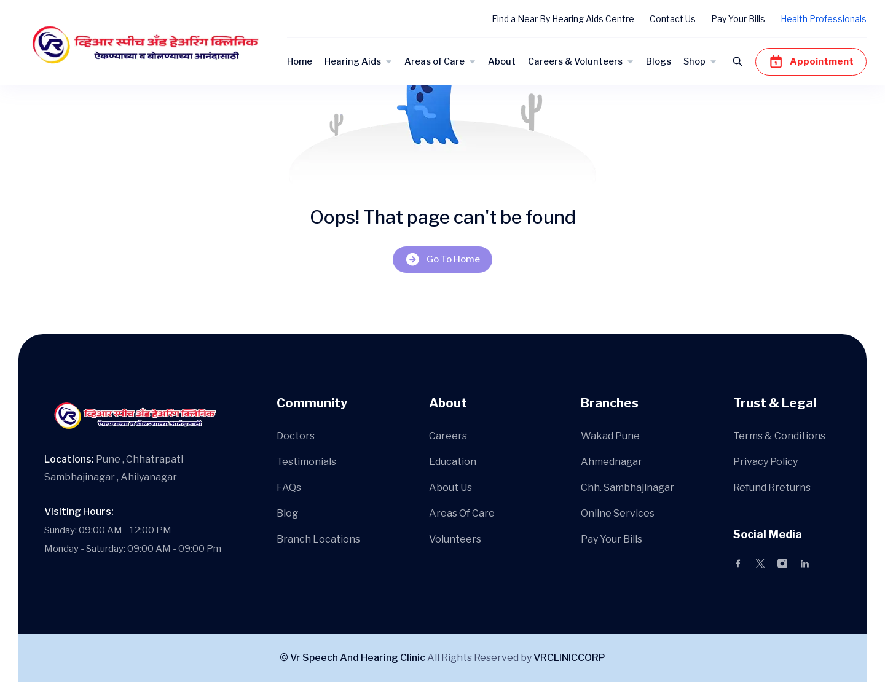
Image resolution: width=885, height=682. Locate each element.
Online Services (618, 513)
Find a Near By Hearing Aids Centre (563, 19)
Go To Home (442, 259)
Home (299, 61)
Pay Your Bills (738, 19)
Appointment (811, 61)
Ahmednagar (611, 462)
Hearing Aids (352, 61)
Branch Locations (318, 539)
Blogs (658, 61)
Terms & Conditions (779, 436)
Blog (287, 513)
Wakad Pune (610, 436)
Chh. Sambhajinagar (627, 487)
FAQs (289, 487)
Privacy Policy (765, 462)
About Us (450, 487)
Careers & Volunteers (575, 61)
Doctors (296, 436)
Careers (448, 436)
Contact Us (673, 19)
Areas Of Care (462, 513)
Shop (694, 61)
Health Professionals (824, 19)
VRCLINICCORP (569, 658)
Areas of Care (434, 61)
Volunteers (455, 539)
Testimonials (306, 462)
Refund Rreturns (772, 487)
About (502, 61)
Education (452, 462)
